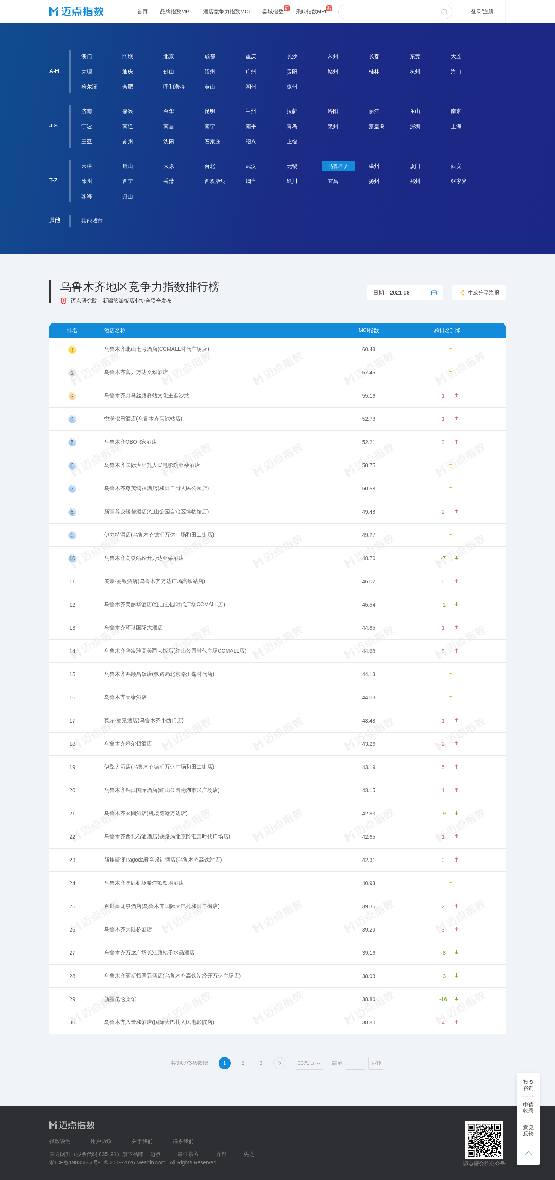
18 (72, 744)
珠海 (86, 196)
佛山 (168, 71)
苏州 (127, 142)
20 (72, 790)
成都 (210, 56)
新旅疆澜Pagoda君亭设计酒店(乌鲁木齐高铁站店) (163, 860)
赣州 (333, 71)
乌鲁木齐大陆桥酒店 (128, 929)
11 (72, 581)
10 (72, 558)
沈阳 (168, 142)
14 (72, 651)
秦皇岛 (377, 126)
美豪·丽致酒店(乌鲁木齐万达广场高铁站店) (154, 581)
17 (72, 721)
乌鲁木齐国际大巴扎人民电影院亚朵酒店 (152, 465)
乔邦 (221, 1154)
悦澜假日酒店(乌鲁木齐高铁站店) (143, 419)
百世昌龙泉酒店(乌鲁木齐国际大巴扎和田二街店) (161, 906)
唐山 (127, 166)
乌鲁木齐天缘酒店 (125, 697)
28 (72, 976)
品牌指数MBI (175, 11)
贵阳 (292, 71)
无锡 (292, 166)
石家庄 (212, 142)
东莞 (415, 56)
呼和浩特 (174, 87)
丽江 (374, 111)
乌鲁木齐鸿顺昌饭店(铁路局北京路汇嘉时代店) (159, 674)
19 (72, 767)
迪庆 (127, 71)
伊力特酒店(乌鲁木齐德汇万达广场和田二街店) (159, 535)
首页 (142, 11)
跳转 (376, 1063)
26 (72, 930)
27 (72, 953)
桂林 (374, 71)
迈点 (155, 1154)
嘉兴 (127, 111)
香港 (168, 181)
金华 (168, 111)
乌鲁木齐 (338, 166)
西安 (456, 166)
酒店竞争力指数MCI (226, 11)
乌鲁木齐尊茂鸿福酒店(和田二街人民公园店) (156, 488)
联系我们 (183, 1141)
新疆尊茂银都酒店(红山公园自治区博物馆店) (156, 511)
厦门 (415, 166)
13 (72, 628)
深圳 (415, 126)
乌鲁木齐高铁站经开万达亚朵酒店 (144, 558)
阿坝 (127, 56)
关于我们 (142, 1141)
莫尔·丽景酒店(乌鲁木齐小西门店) (144, 720)
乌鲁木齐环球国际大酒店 (133, 627)
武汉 (251, 166)
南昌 (168, 126)
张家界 (459, 181)
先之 (249, 1154)
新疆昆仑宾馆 (120, 999)
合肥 (127, 87)
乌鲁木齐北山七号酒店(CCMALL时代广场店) (156, 349)
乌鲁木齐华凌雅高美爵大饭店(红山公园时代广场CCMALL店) (175, 651)
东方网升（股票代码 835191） (85, 1154)
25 (72, 906)
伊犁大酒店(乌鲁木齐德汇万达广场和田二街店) (159, 767)
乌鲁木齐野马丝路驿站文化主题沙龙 (146, 395)
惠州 (292, 87)
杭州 (415, 71)
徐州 (86, 181)
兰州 (251, 111)
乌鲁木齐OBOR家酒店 (130, 442)
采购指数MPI (311, 11)
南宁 (210, 126)
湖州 (251, 87)
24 (72, 883)
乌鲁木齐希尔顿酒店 (128, 743)
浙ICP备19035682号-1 (76, 1162)
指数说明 (60, 1141)
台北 (210, 166)
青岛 (292, 126)
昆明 (210, 111)
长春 (374, 56)
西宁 (127, 181)
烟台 (251, 181)
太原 (168, 166)
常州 (333, 56)
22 (72, 837)
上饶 (292, 142)
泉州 (333, 126)
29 (72, 999)
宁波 (86, 126)
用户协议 (101, 1141)
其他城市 (92, 221)
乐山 (415, 111)
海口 (456, 71)
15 (72, 674)
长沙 (292, 56)
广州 (251, 71)
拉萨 (292, 111)
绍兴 (251, 142)
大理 (86, 71)
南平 (251, 126)
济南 (86, 111)
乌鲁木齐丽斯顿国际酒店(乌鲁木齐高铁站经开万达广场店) (172, 976)
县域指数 (273, 11)
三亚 (86, 142)
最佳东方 (188, 1154)
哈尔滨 (89, 87)
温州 (374, 166)
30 (72, 1022)
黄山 (210, 87)
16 (72, 697)
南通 (127, 126)
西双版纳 (215, 181)
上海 (456, 126)
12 (72, 605)
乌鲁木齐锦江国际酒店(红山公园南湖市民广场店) (161, 790)
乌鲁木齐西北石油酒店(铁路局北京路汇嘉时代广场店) (167, 836)
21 (72, 814)
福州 (210, 71)
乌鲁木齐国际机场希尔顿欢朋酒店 (144, 883)
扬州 (374, 181)
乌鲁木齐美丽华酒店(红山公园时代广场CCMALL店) (164, 604)
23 (72, 860)
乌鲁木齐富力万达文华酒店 (136, 372)
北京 (168, 56)
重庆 (251, 56)
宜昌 (333, 181)
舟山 (127, 196)
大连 (456, 56)
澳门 (86, 56)
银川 (292, 181)
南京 (456, 111)
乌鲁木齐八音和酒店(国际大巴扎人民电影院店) (159, 1022)
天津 (86, 166)
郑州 (415, 181)
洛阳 (333, 111)
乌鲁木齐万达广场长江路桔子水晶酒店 (149, 952)
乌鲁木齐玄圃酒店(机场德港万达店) (145, 813)
